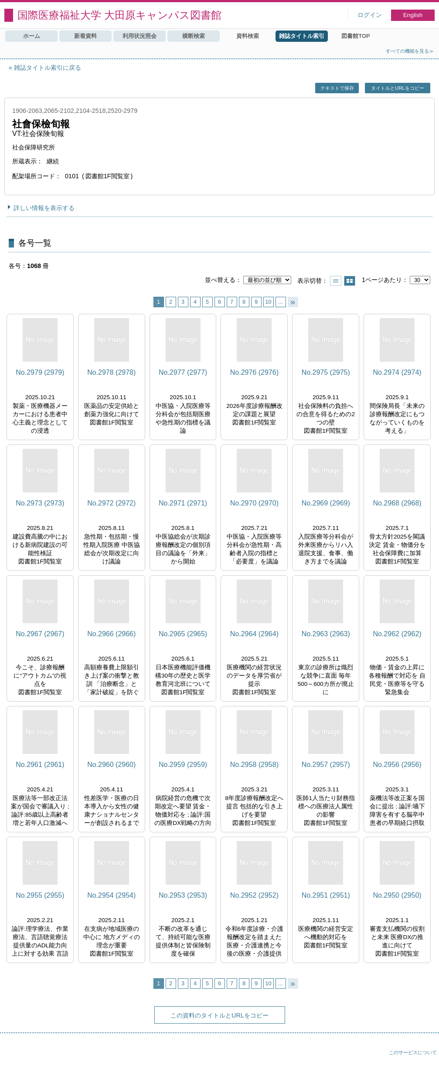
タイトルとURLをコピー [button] (397, 88)
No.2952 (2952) (254, 895)
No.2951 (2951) (326, 895)
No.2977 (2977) (183, 372)
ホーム (31, 36)
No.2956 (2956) (397, 764)
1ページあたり (382, 279)
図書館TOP (355, 36)
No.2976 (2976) (254, 372)
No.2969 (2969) (326, 503)
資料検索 (247, 36)
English (413, 15)
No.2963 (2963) (326, 634)
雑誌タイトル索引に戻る (47, 67)
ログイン (369, 15)
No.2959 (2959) (183, 764)
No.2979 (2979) (40, 372)
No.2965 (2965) (183, 634)
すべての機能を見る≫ (410, 51)
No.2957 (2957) (326, 764)
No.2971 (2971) (183, 503)
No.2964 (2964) (254, 634)
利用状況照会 (140, 36)
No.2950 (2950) (397, 895)
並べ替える (220, 279)
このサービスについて (413, 1052)
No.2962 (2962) (397, 634)
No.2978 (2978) (111, 372)
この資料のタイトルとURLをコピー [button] (219, 1015)
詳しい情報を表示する (44, 207)
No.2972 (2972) (111, 503)
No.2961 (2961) (40, 764)
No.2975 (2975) (326, 372)
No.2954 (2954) (111, 895)
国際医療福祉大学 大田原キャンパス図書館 (119, 15)
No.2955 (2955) (40, 895)
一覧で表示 (335, 281)
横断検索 (193, 36)
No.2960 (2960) (111, 764)
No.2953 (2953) (183, 895)
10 (268, 302)
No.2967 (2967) (40, 634)
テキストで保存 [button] (337, 88)
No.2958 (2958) (254, 764)
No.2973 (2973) (40, 503)
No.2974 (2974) (397, 372)
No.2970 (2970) (254, 503)
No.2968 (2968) (397, 503)
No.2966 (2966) (111, 634)
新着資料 (85, 36)
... (280, 302)
